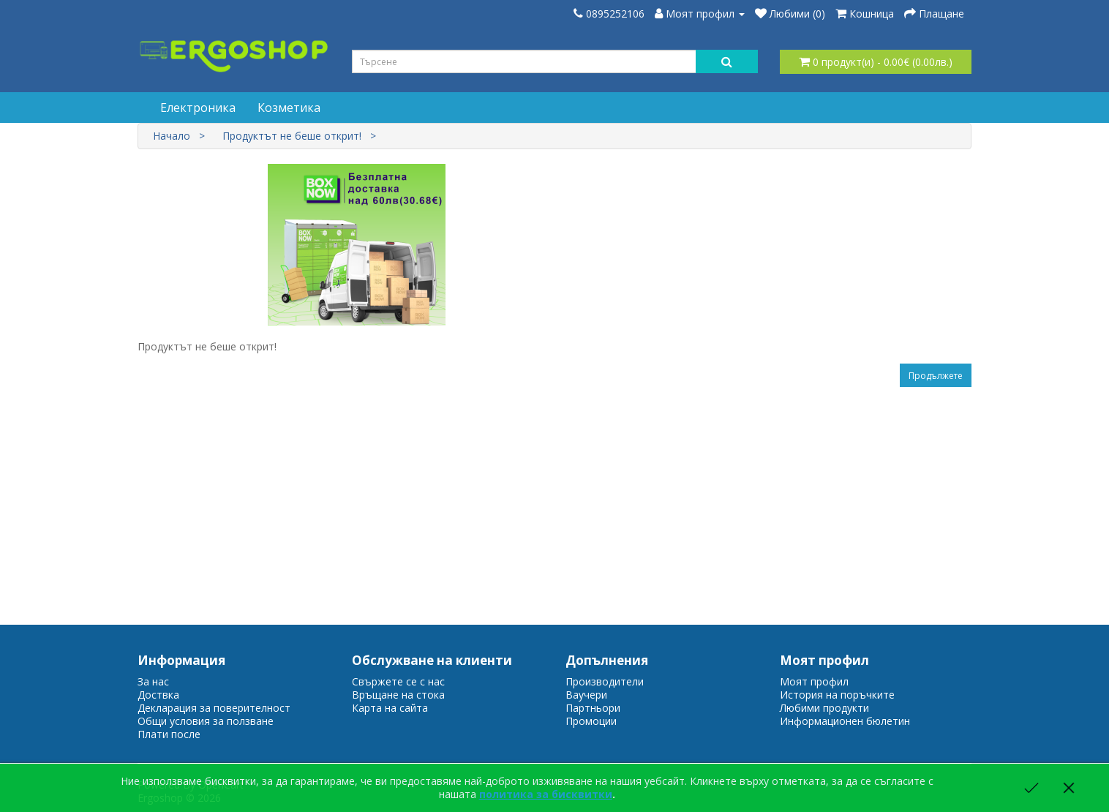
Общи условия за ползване (206, 721)
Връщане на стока (398, 695)
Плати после (169, 734)
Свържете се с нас (398, 681)
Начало (171, 136)
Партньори (592, 708)
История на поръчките (837, 695)
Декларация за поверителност (214, 708)
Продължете (936, 375)
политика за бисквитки (545, 794)
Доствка (158, 695)
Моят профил (814, 681)
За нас (153, 681)
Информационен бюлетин (845, 721)
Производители (604, 681)
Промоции (591, 721)
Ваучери (586, 695)
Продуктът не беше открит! (291, 136)
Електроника (198, 107)
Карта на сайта (390, 708)
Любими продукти (824, 708)
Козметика (288, 107)
